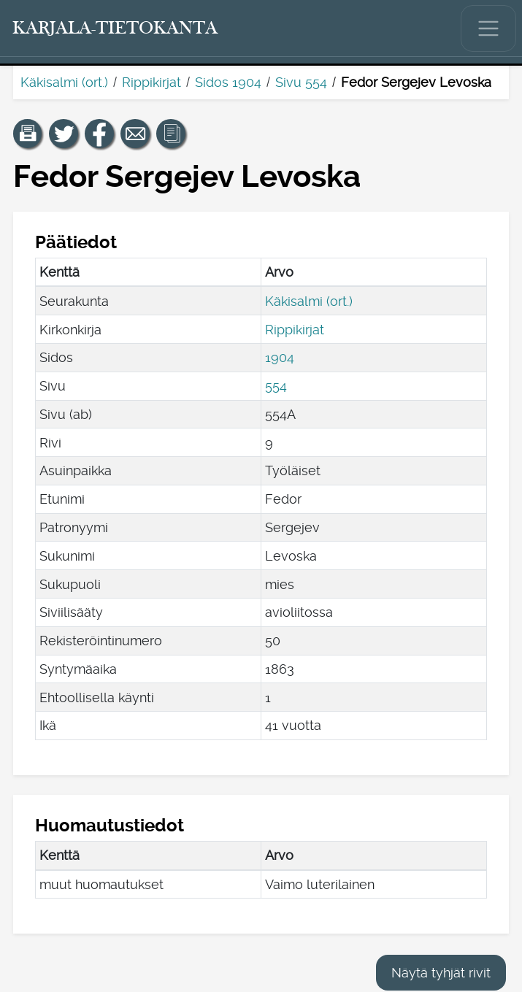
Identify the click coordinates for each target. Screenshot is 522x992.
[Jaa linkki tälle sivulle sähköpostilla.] (135, 133)
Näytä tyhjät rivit (441, 972)
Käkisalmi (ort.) (64, 82)
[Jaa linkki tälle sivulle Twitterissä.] (63, 133)
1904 (279, 357)
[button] (27, 133)
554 (276, 385)
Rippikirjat (151, 82)
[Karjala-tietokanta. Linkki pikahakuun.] (115, 28)
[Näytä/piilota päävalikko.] (488, 28)
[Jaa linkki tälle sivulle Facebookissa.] (99, 133)
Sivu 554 (301, 82)
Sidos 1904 (228, 82)
